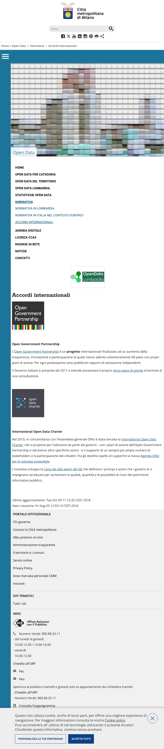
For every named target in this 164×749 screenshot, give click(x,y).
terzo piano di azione (128, 371)
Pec (21, 671)
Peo (21, 679)
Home (5, 46)
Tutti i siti (19, 604)
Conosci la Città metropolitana (34, 530)
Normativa (37, 46)
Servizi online (22, 560)
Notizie (21, 251)
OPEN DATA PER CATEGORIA (35, 174)
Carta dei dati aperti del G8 (63, 469)
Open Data (19, 46)
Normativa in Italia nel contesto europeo (49, 215)
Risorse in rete (27, 244)
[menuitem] (87, 167)
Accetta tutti (80, 739)
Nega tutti (152, 718)
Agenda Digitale (28, 230)
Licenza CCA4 (25, 237)
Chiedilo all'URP (24, 664)
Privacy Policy (22, 568)
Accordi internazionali (34, 222)
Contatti (22, 258)
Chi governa (21, 522)
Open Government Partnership (36, 352)
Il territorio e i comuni (28, 553)
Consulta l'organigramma (37, 706)
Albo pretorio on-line (28, 537)
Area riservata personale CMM (35, 576)
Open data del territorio (35, 181)
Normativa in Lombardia (34, 208)
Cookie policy (115, 720)
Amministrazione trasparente (34, 545)
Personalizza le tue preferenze (40, 739)
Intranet (19, 584)
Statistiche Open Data (33, 195)
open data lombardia (32, 188)
